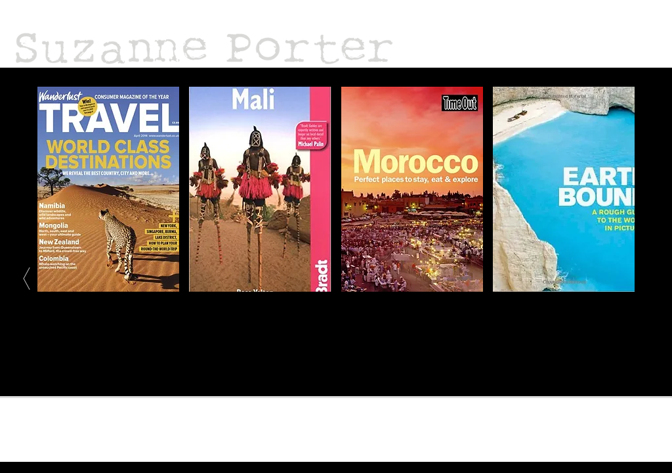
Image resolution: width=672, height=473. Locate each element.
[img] (260, 189)
